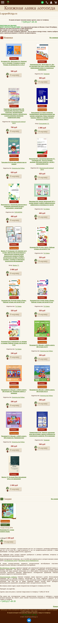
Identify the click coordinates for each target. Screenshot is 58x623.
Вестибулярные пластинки (8, 568)
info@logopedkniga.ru (31, 617)
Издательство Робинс (18, 168)
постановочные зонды (10, 560)
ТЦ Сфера (46, 209)
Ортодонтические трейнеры (8, 577)
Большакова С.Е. (44, 123)
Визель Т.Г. (16, 265)
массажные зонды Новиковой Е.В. (29, 560)
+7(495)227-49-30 (29, 22)
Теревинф (46, 74)
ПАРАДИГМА (18, 212)
